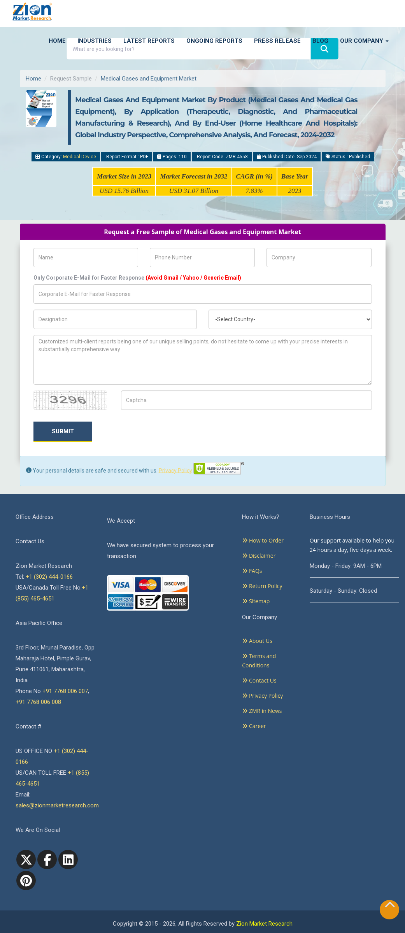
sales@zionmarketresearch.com (57, 805)
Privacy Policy (175, 470)
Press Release (277, 40)
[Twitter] (26, 859)
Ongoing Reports (214, 40)
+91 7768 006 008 (38, 701)
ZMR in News (262, 710)
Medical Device (79, 156)
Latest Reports (149, 40)
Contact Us (259, 680)
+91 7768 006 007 (65, 691)
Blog (320, 40)
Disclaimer (258, 555)
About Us (257, 640)
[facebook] (47, 859)
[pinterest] (26, 880)
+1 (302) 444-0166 (49, 576)
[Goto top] (389, 906)
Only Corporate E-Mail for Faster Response (137, 278)
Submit (63, 431)
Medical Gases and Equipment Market (148, 78)
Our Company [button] (364, 40)
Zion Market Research (264, 923)
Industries (94, 40)
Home (57, 40)
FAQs (252, 570)
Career (254, 726)
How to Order (263, 540)
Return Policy (262, 586)
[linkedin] (68, 859)
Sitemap (256, 601)
